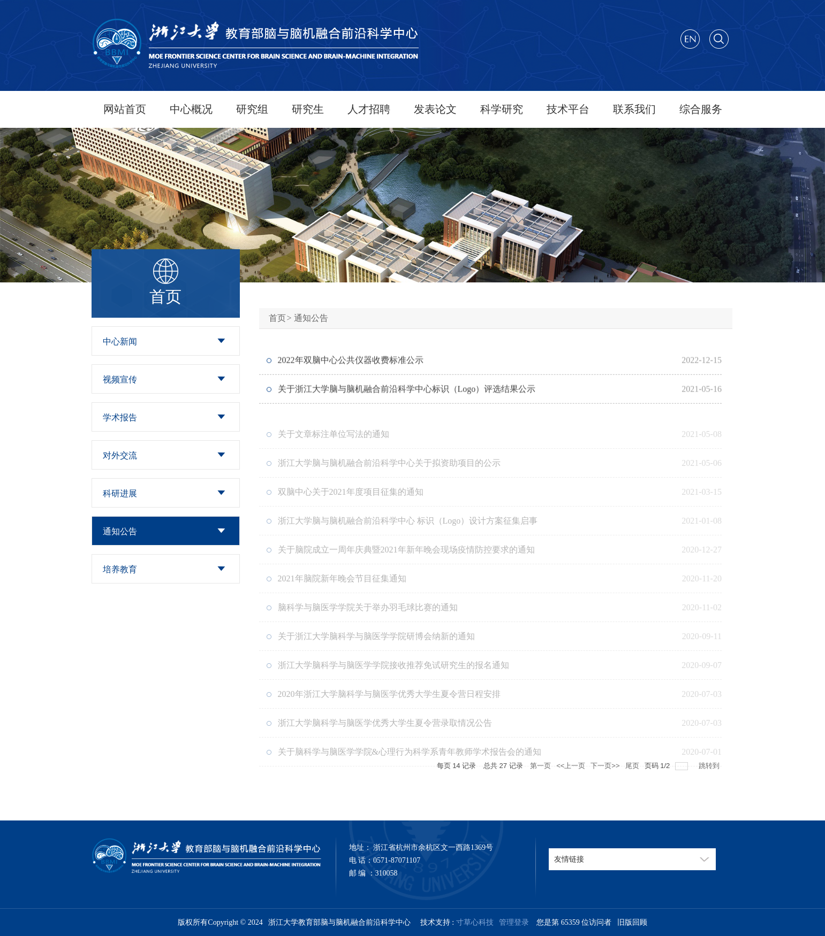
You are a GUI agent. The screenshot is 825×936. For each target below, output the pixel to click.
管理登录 (512, 922)
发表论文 (435, 109)
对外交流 (120, 455)
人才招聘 (368, 109)
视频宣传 (120, 379)
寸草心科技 (475, 922)
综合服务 (700, 109)
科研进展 (120, 493)
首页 (277, 318)
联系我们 (634, 109)
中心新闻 (120, 341)
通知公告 (120, 531)
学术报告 (120, 417)
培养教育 (120, 569)
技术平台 (568, 109)
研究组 (252, 109)
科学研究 (501, 109)
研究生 (308, 109)
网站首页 (124, 109)
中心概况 (191, 109)
